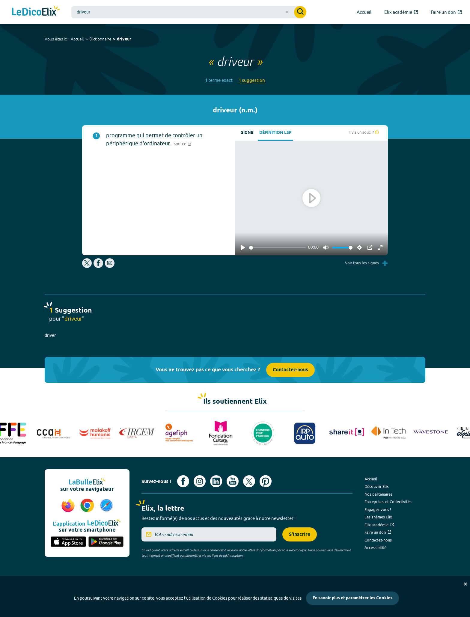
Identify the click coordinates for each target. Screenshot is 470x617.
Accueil (77, 39)
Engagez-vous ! (377, 509)
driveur (124, 39)
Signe (247, 133)
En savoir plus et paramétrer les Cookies (352, 598)
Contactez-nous (290, 370)
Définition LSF (275, 133)
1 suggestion (252, 80)
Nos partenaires (378, 494)
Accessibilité (375, 547)
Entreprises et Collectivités (388, 501)
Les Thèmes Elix (378, 517)
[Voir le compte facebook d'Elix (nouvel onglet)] (183, 481)
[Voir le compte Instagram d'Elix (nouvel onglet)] (200, 481)
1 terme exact (219, 80)
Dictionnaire (100, 39)
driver (50, 335)
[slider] (277, 248)
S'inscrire (299, 534)
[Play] (243, 247)
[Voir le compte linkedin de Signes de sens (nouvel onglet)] (216, 481)
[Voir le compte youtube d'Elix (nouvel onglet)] (233, 481)
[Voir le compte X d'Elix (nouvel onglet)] (249, 481)
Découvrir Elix (376, 486)
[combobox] (188, 12)
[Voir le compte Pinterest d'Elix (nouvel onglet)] (266, 481)
